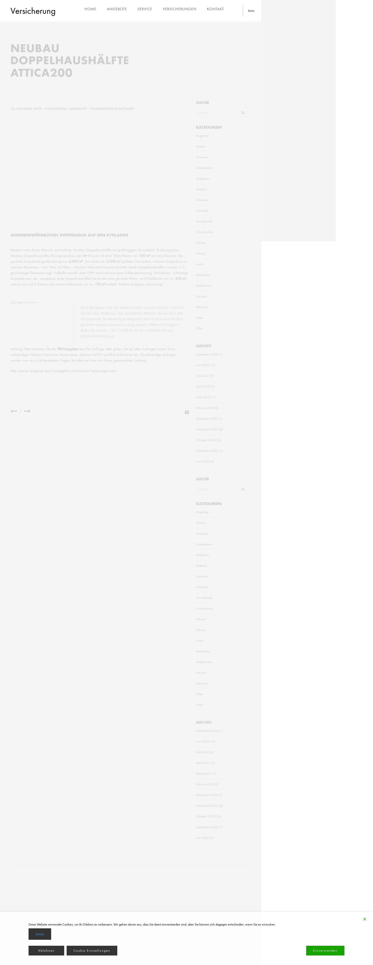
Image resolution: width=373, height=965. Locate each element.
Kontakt (215, 8)
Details (39, 934)
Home (90, 8)
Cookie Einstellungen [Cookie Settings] (92, 950)
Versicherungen (179, 8)
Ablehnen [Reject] (46, 950)
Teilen (251, 11)
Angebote (117, 8)
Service (144, 8)
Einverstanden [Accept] (325, 950)
